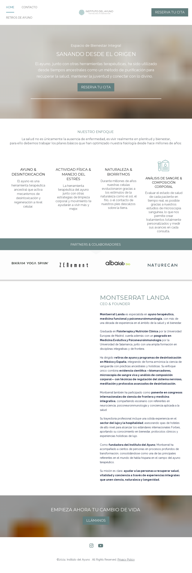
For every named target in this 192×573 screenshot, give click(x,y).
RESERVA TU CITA (170, 16)
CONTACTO (29, 11)
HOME (10, 11)
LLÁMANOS (96, 528)
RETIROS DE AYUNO (19, 21)
